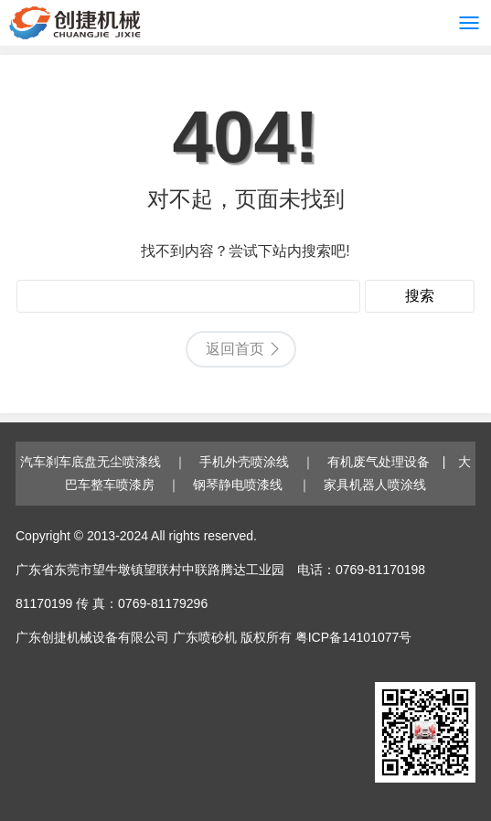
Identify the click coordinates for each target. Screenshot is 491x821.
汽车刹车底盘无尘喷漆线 (90, 461)
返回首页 (235, 349)
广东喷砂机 (205, 637)
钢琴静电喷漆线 (239, 484)
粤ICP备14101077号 (353, 637)
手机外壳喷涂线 (244, 461)
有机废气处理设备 (378, 461)
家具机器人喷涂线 (375, 484)
